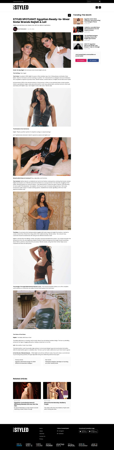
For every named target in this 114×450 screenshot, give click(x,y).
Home (41, 428)
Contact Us (42, 436)
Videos (41, 431)
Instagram (81, 60)
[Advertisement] (39, 371)
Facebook (93, 60)
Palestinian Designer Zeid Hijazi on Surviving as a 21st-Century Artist (56, 362)
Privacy (41, 439)
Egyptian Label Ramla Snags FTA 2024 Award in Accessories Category (25, 362)
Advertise (41, 433)
